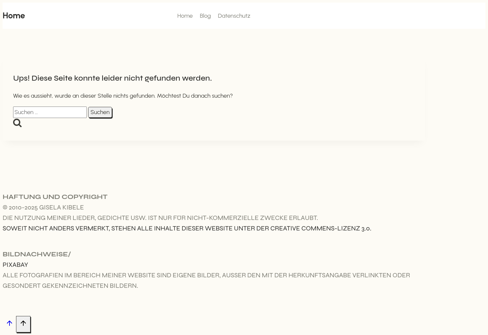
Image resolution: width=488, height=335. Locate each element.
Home (185, 15)
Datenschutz (234, 15)
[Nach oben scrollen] (9, 324)
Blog (205, 15)
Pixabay (15, 265)
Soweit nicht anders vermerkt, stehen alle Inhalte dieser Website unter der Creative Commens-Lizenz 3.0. (187, 228)
